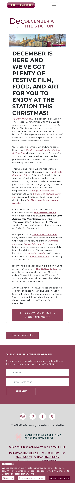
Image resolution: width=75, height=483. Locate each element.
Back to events (22, 335)
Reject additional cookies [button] (31, 478)
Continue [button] (8, 478)
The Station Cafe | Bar (44, 234)
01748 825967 (23, 456)
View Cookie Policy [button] (59, 478)
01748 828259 (30, 452)
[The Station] (21, 5)
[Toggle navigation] (54, 5)
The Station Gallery (46, 269)
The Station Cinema (45, 212)
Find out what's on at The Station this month (37, 315)
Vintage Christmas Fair (42, 190)
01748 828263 (52, 456)
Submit (21, 391)
